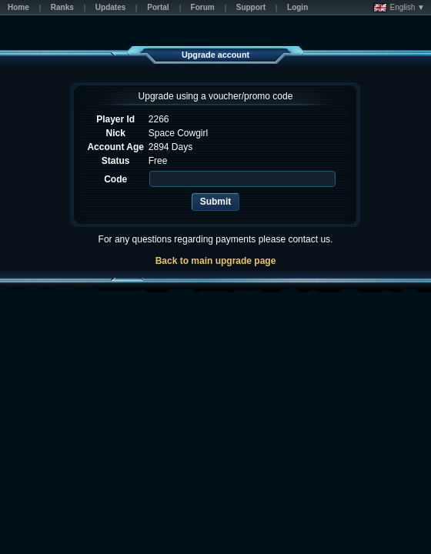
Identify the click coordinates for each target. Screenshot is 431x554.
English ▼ (399, 7)
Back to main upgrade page (215, 260)
